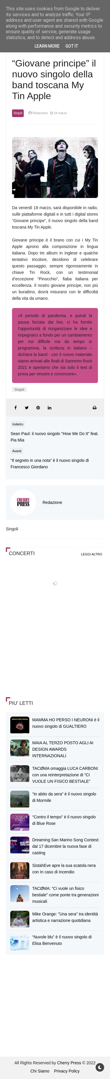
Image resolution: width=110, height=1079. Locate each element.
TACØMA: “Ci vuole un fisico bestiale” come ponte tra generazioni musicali (65, 895)
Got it (71, 46)
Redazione (52, 502)
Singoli (17, 113)
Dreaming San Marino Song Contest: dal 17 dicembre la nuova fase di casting (65, 846)
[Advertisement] (50, 650)
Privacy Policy (66, 1071)
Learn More (47, 46)
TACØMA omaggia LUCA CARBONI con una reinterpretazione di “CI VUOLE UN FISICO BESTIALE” (65, 775)
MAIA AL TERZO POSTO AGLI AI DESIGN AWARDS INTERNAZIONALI (62, 749)
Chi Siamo (40, 1071)
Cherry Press (69, 1062)
